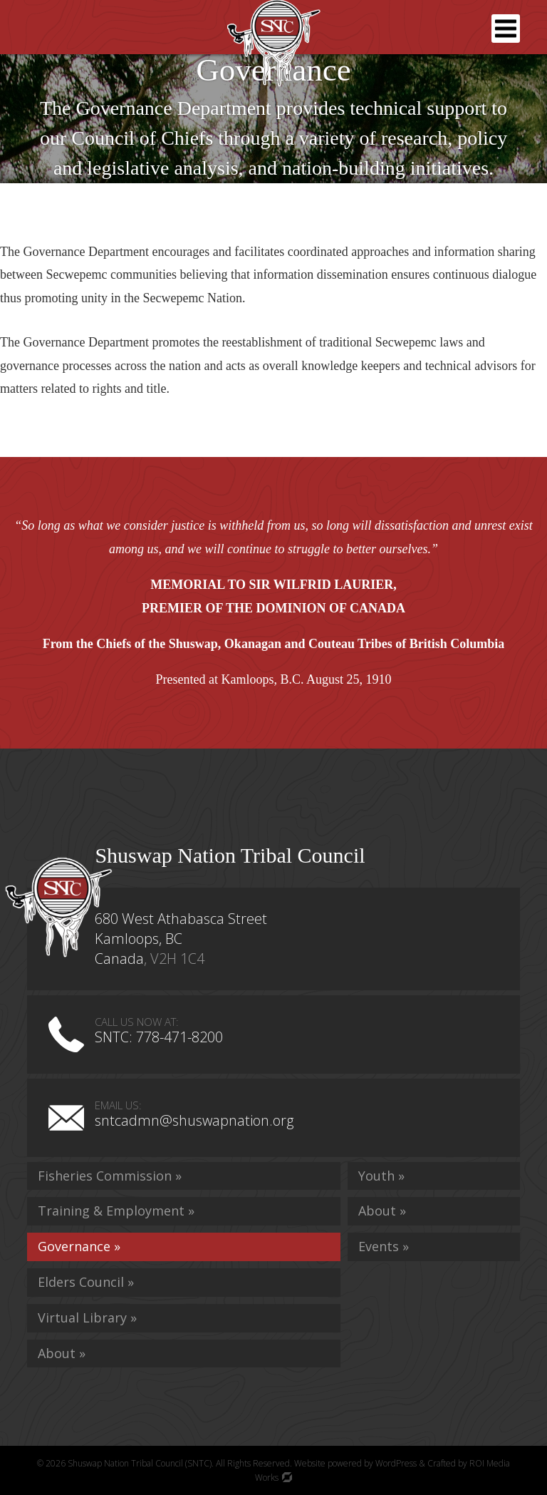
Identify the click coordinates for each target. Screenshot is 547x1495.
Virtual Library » (87, 1317)
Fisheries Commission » (110, 1175)
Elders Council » (86, 1281)
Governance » (79, 1246)
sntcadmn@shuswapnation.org (194, 1120)
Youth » (381, 1175)
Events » (383, 1246)
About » (61, 1353)
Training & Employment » (116, 1210)
